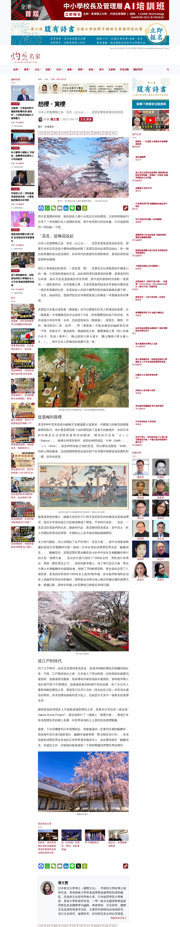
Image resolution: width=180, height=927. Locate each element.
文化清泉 (86, 119)
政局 (15, 69)
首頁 (39, 79)
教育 (26, 69)
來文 (154, 336)
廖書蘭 (155, 224)
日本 (41, 133)
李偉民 (155, 289)
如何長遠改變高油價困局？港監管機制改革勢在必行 (160, 330)
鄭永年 (155, 211)
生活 (58, 69)
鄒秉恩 (155, 302)
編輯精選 (156, 149)
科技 (91, 69)
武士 (88, 133)
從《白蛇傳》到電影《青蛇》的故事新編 (71, 842)
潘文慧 (54, 119)
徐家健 (155, 271)
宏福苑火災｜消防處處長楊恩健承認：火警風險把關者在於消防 (22, 196)
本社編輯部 (19, 122)
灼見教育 (15, 148)
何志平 (155, 160)
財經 (48, 69)
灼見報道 (15, 189)
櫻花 (56, 133)
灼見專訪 (15, 271)
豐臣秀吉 (97, 133)
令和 (81, 133)
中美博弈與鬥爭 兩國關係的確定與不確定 (160, 206)
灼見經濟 (15, 104)
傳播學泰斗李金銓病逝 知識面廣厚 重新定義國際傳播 (160, 237)
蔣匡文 (155, 193)
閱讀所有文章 (118, 918)
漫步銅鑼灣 (157, 157)
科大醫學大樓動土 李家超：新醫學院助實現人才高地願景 (22, 156)
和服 (106, 133)
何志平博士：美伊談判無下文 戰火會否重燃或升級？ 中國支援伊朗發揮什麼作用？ (160, 442)
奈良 (48, 133)
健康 (69, 69)
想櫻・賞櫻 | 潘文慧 (58, 79)
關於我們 (137, 69)
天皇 (74, 133)
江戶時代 (65, 133)
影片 (101, 69)
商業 (80, 69)
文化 (37, 69)
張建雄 (155, 318)
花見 (114, 133)
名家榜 (111, 69)
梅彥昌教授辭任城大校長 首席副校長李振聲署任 (22, 237)
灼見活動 (124, 69)
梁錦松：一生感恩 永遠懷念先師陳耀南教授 (159, 144)
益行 (154, 380)
